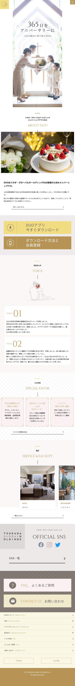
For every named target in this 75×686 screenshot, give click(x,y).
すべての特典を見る (20, 432)
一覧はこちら (18, 515)
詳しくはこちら (18, 207)
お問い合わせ (38, 650)
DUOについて (38, 615)
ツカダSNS (38, 638)
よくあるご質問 (38, 644)
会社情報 (56, 661)
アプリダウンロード (38, 627)
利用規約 (19, 661)
